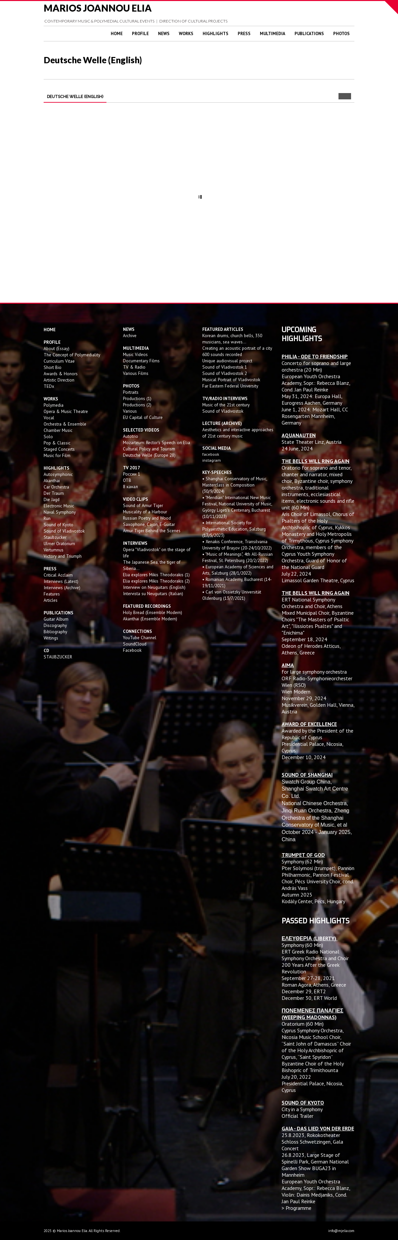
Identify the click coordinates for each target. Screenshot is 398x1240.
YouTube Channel (139, 638)
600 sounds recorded (222, 354)
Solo (48, 436)
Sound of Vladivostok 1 (224, 367)
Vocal (49, 418)
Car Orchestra (56, 487)
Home (117, 33)
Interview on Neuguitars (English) (154, 587)
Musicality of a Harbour (145, 512)
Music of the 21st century (226, 405)
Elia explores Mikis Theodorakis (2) (156, 581)
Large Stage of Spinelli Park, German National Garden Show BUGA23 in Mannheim (315, 1165)
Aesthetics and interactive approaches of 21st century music (237, 433)
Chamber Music (58, 430)
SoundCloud (134, 644)
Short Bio (52, 367)
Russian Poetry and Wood (147, 518)
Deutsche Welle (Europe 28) (149, 455)
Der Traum (54, 493)
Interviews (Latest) (61, 581)
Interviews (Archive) (62, 588)
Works (186, 33)
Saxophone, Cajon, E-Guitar (149, 524)
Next (348, 96)
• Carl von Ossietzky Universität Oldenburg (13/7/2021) (231, 595)
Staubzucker (55, 537)
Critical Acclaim (58, 575)
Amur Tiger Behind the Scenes (151, 531)
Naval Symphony (60, 512)
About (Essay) (56, 348)
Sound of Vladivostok (64, 531)
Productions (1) (137, 398)
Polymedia (53, 405)
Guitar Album (56, 619)
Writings (51, 638)
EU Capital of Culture (143, 417)
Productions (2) (137, 405)
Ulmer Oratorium (59, 543)
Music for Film (57, 455)
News (164, 33)
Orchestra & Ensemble (65, 424)
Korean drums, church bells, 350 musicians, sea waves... (232, 339)
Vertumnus (53, 550)
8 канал (130, 487)
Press (244, 33)
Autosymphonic (58, 474)
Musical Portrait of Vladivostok (231, 380)
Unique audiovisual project (227, 361)
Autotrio (130, 436)
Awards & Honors (61, 374)
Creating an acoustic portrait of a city (237, 348)
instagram (212, 460)
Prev (341, 96)
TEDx (49, 386)
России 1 (132, 474)
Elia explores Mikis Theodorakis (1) (156, 575)
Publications (309, 33)
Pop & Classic (57, 443)
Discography (55, 625)
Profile (140, 33)
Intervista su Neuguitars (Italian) (153, 593)
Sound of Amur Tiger (143, 505)
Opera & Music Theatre (66, 411)
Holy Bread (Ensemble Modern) (152, 612)
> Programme (296, 1208)
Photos (341, 33)
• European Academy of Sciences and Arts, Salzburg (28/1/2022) (237, 570)
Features (52, 594)
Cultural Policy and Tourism (149, 449)
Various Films (135, 373)
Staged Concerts (59, 449)
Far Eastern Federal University (230, 386)
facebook (210, 454)
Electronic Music (59, 506)
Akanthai (52, 481)
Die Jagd (52, 499)
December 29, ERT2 (304, 991)
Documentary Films (141, 361)
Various (130, 411)
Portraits (131, 392)
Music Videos (135, 354)
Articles (51, 600)
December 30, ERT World (309, 998)
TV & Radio (134, 367)
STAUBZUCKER (58, 657)
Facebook (132, 650)
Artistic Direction (59, 380)
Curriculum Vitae (59, 361)
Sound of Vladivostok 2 (224, 373)
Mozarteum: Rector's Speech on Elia (156, 442)
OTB (127, 480)
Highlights (215, 33)
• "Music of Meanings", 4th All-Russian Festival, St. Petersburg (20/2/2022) (237, 557)
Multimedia (272, 33)
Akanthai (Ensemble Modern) (150, 619)
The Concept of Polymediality (72, 355)
